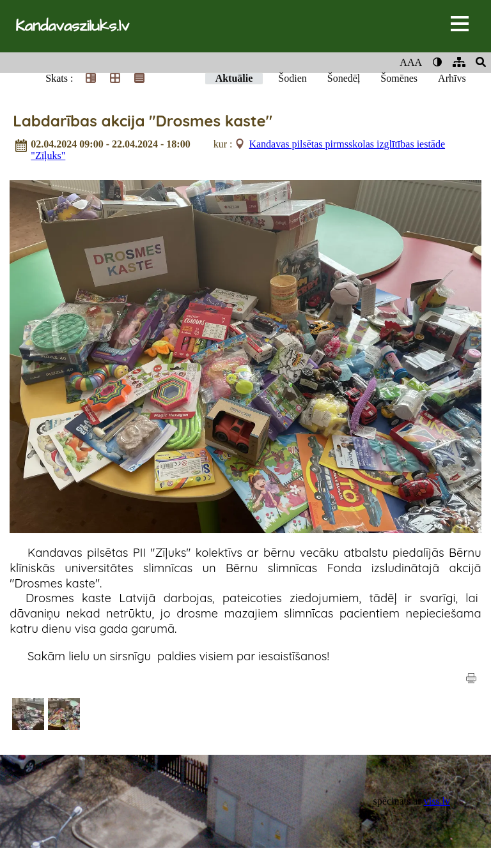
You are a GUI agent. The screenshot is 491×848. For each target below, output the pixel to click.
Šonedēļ (344, 78)
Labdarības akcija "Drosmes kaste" (142, 120)
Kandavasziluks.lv (72, 26)
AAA (411, 62)
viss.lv (437, 801)
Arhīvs (452, 78)
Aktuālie (234, 78)
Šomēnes (398, 78)
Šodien (292, 78)
